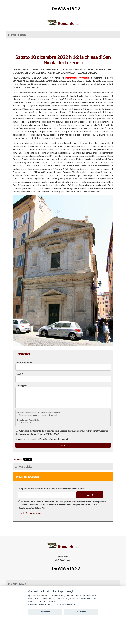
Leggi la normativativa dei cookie (61, 604)
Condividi (17, 463)
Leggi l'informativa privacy (30, 517)
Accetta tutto (81, 612)
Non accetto (45, 612)
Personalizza (34, 604)
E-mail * (19, 374)
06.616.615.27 (66, 8)
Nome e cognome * (24, 362)
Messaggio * (21, 385)
